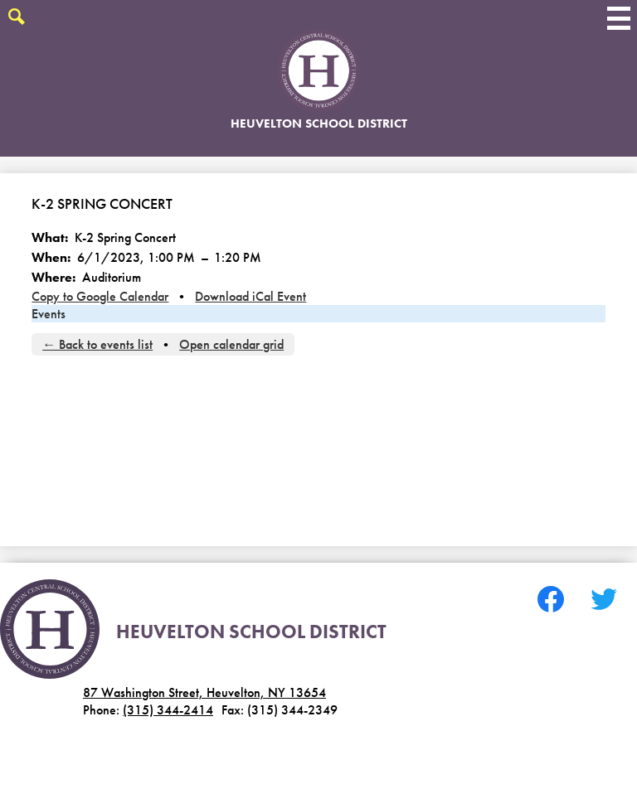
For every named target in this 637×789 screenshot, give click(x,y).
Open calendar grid (231, 344)
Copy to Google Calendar (100, 296)
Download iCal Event (250, 296)
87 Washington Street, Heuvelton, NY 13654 (204, 692)
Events (49, 313)
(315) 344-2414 (168, 710)
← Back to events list (97, 344)
